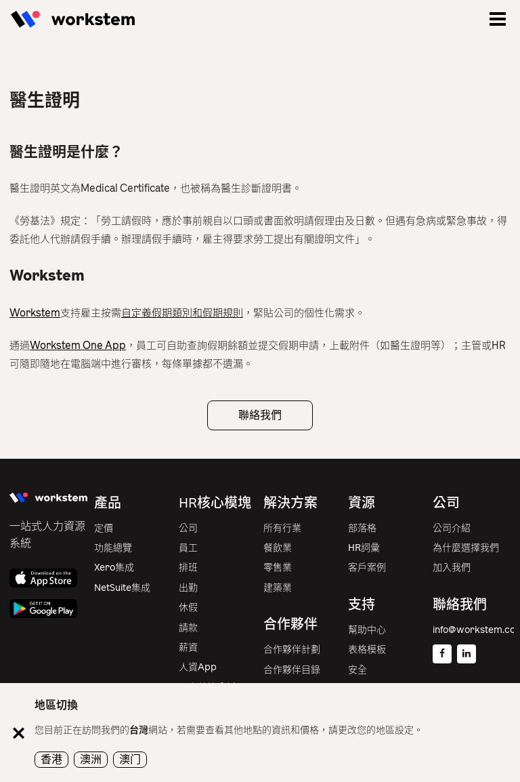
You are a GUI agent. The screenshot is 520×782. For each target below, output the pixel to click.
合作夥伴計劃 (291, 649)
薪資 (188, 647)
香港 (51, 759)
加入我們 (452, 567)
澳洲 (91, 759)
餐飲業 (277, 547)
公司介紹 (452, 528)
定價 (103, 528)
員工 (188, 547)
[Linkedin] (466, 653)
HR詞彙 (364, 547)
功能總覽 (113, 547)
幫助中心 (367, 629)
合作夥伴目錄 (291, 669)
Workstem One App (78, 345)
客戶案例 (367, 567)
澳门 (130, 759)
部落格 (362, 528)
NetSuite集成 (122, 587)
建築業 (277, 587)
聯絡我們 (260, 415)
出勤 (188, 587)
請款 (188, 627)
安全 (357, 669)
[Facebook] (442, 653)
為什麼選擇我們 (466, 547)
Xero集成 (114, 567)
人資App (198, 667)
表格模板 (367, 649)
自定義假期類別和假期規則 (182, 313)
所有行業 (282, 528)
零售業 (277, 567)
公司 (188, 528)
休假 (188, 607)
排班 (188, 567)
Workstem (34, 313)
